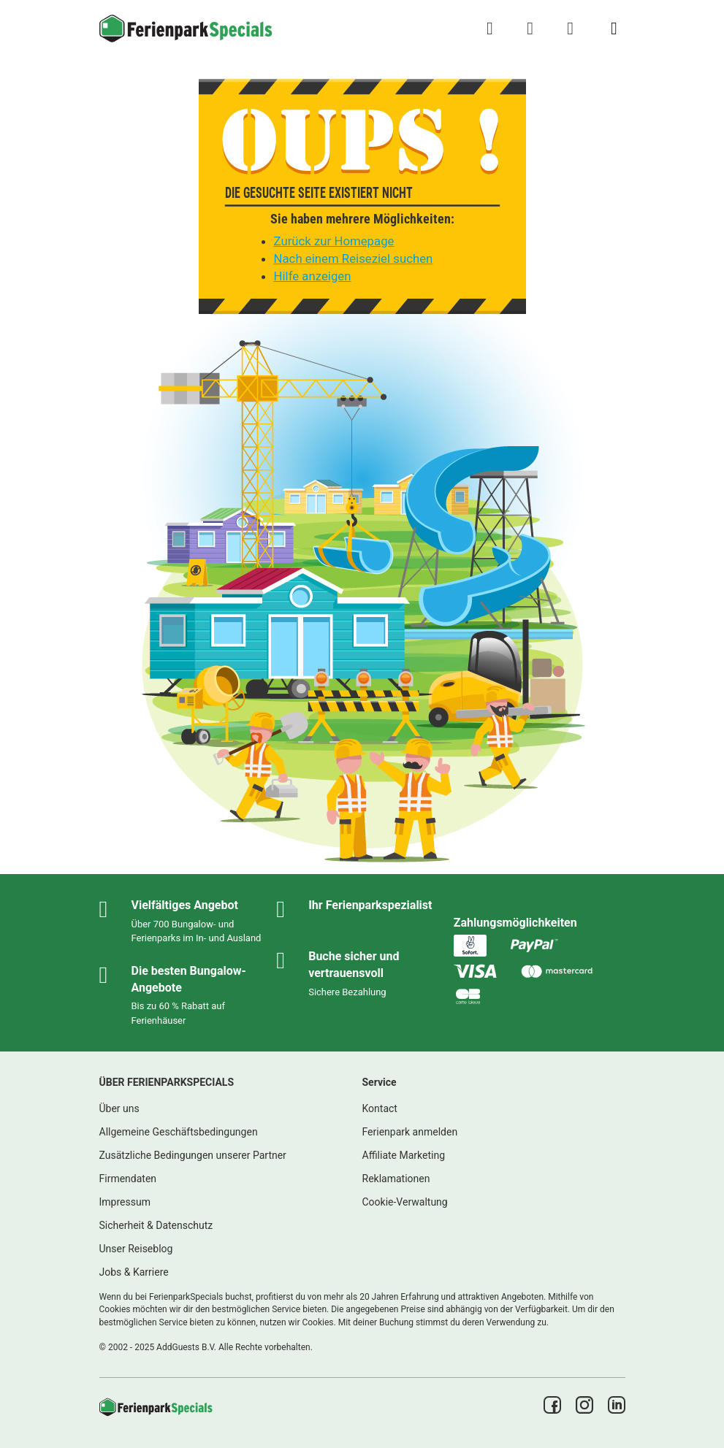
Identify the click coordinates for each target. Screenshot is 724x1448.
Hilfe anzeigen (312, 276)
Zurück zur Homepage (334, 241)
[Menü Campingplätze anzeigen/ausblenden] (613, 28)
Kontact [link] (379, 1108)
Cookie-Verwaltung (405, 1202)
